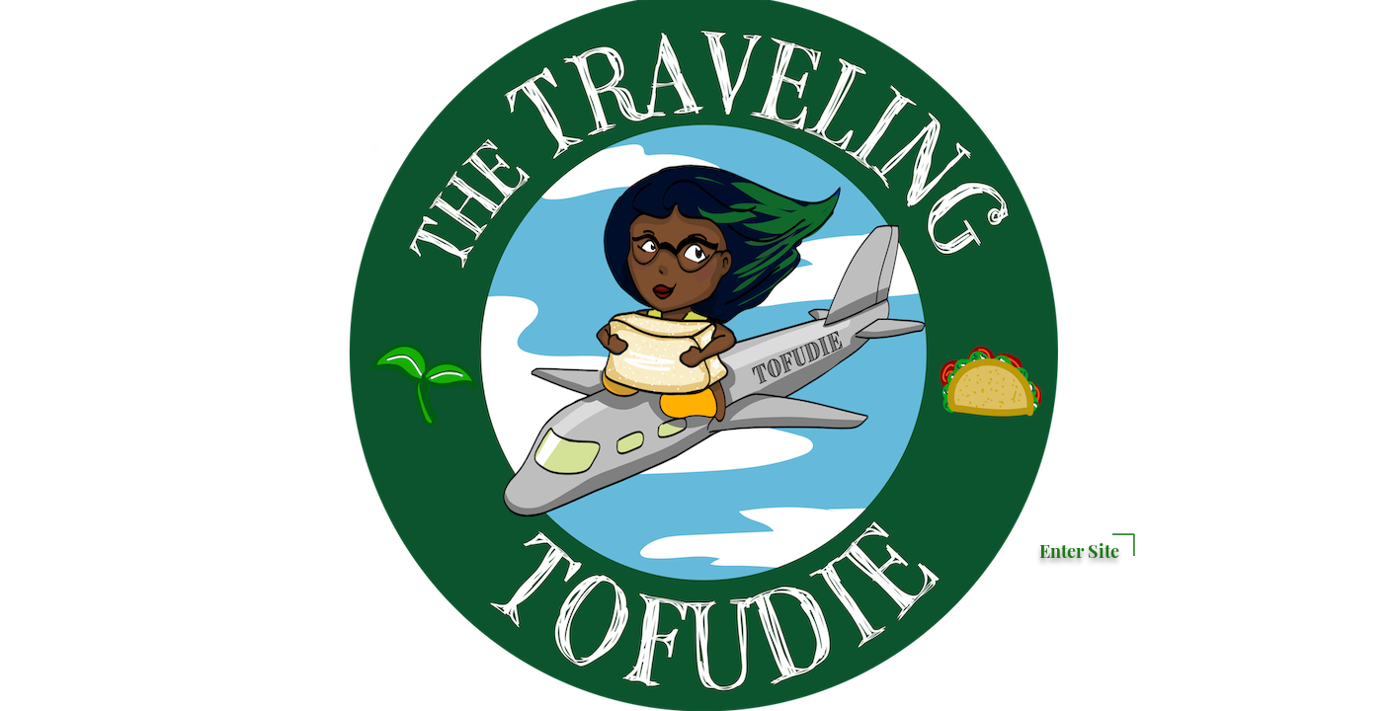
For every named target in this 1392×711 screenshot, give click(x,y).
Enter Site (1079, 551)
